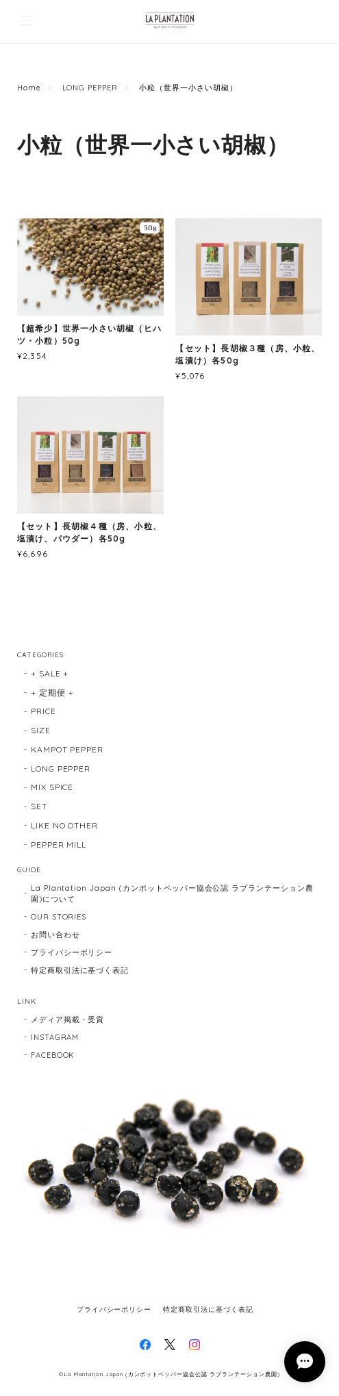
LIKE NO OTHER (64, 825)
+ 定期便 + (52, 692)
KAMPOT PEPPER (67, 749)
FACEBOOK (53, 1055)
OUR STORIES (59, 917)
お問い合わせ (55, 934)
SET (39, 806)
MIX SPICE (52, 787)
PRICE (43, 711)
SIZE (41, 730)
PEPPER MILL (59, 844)
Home (29, 87)
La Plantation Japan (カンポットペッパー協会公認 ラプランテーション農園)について (172, 893)
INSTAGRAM (55, 1037)
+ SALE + (50, 673)
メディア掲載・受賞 (68, 1019)
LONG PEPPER (90, 87)
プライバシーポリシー (72, 952)
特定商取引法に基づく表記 (80, 970)
